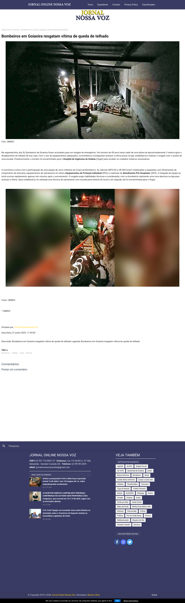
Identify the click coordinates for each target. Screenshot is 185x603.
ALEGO (129, 466)
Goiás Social (136, 502)
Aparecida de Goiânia (135, 471)
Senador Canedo (123, 525)
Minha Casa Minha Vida (141, 507)
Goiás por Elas (122, 502)
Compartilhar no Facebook (117, 542)
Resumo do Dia (138, 520)
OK (117, 601)
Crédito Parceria (139, 489)
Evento (150, 493)
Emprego (140, 493)
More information (131, 601)
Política (120, 516)
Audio (150, 471)
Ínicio (90, 4)
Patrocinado (132, 511)
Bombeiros (5, 353)
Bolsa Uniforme (123, 475)
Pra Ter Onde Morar (134, 516)
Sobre (154, 595)
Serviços (137, 525)
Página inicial (6, 30)
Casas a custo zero (145, 480)
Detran (119, 493)
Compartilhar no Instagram (123, 542)
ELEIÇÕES (130, 493)
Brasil (147, 475)
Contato (116, 4)
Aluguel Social (141, 466)
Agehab (120, 466)
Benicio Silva (94, 595)
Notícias (16, 30)
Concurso (145, 484)
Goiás (22, 353)
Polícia (142, 511)
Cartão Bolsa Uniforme (126, 480)
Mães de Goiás (123, 507)
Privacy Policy (131, 4)
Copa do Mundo (123, 489)
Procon (148, 516)
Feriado (120, 498)
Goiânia (129, 498)
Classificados (148, 4)
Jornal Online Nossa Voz (26, 327)
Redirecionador (123, 520)
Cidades (15, 353)
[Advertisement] (92, 571)
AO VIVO (120, 471)
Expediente (102, 4)
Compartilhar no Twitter (130, 542)
